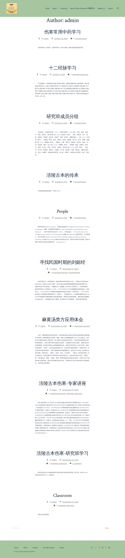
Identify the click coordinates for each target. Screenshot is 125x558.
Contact (110, 8)
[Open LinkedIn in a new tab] (102, 547)
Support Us (101, 8)
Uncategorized (80, 38)
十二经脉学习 (62, 68)
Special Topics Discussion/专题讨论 (82, 8)
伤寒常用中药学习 (62, 32)
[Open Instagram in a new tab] (99, 547)
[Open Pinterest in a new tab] (105, 547)
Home (47, 8)
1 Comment (77, 463)
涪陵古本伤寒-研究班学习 (62, 453)
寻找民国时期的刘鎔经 (62, 262)
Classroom (63, 8)
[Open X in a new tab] (95, 547)
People (62, 211)
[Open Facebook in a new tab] (91, 547)
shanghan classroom (80, 74)
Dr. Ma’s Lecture (48, 547)
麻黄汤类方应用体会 (62, 320)
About (55, 8)
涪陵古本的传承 (62, 175)
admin (46, 38)
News (25, 547)
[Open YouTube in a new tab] (109, 547)
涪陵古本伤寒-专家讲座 (62, 384)
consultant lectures (60, 272)
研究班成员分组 (62, 117)
